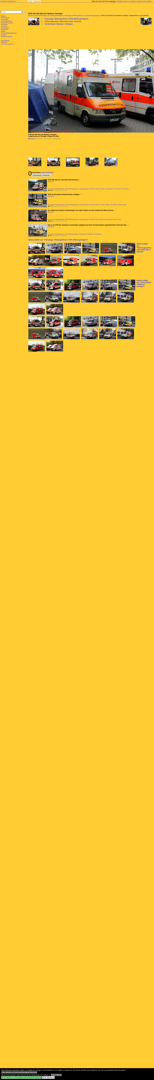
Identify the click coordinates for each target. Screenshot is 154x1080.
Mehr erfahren (56, 1075)
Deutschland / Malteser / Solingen (59, 24)
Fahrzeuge (68, 15)
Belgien (3, 16)
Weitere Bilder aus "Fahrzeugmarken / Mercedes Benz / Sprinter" (144, 248)
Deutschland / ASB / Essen (113, 219)
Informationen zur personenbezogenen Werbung (19, 1072)
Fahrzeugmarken (6, 21)
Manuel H (31, 139)
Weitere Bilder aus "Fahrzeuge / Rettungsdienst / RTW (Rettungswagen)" (58, 240)
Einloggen (119, 1)
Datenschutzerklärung (7, 44)
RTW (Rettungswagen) (92, 15)
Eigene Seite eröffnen (145, 1)
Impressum (36, 1)
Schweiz (3, 35)
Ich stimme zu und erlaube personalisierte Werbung (21, 1077)
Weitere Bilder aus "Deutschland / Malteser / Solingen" (144, 283)
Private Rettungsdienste (8, 33)
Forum (30, 1)
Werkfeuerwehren (7, 36)
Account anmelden (130, 1)
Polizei (3, 31)
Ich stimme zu (48, 1077)
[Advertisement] (39, 37)
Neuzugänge (5, 40)
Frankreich (4, 24)
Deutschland (5, 18)
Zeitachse (4, 42)
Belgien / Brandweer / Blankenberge (115, 204)
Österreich (4, 30)
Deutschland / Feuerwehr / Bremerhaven (117, 189)
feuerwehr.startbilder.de (8, 1)
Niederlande (5, 28)
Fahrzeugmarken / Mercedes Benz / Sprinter (63, 21)
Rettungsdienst (78, 15)
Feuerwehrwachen (7, 23)
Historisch (4, 26)
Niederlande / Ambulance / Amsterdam (90, 234)
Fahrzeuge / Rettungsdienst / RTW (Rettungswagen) (66, 19)
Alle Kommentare (47, 172)
